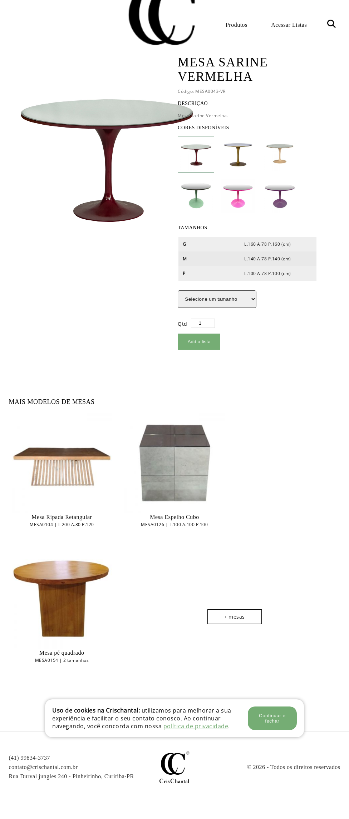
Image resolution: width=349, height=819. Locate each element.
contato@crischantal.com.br (43, 767)
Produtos (236, 25)
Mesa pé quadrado (61, 652)
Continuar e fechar (272, 718)
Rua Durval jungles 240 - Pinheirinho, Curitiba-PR (71, 776)
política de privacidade (195, 726)
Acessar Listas (289, 25)
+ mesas (234, 616)
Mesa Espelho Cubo (174, 517)
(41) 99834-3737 (29, 757)
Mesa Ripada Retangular (61, 517)
